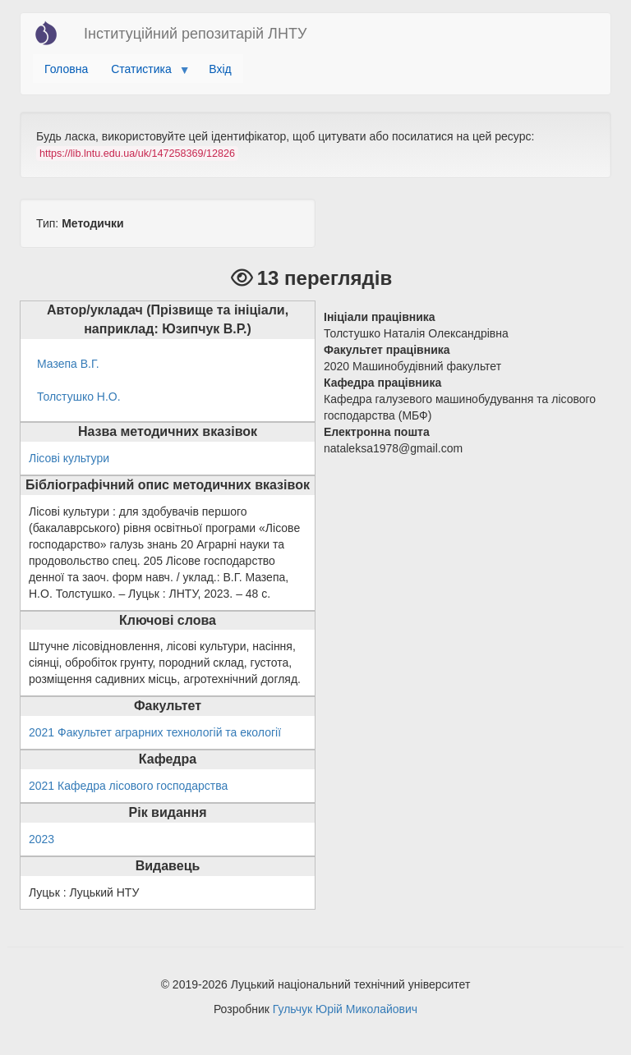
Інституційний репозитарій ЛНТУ (195, 33)
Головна (66, 69)
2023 (41, 839)
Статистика (144, 73)
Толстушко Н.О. (79, 396)
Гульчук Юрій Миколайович (345, 1009)
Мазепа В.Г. (68, 363)
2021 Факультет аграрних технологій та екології (155, 732)
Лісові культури (69, 458)
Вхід (220, 69)
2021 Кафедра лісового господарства (128, 785)
